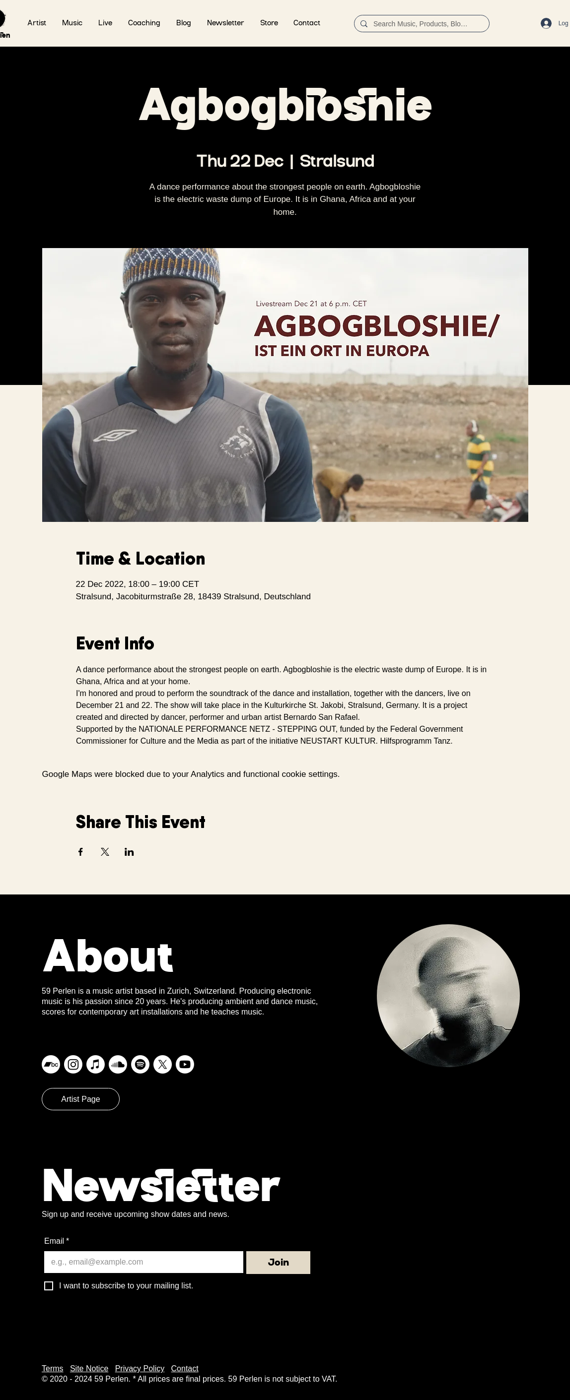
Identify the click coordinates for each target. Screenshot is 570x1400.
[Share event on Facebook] (80, 852)
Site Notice (89, 1368)
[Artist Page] (81, 1099)
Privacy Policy (140, 1368)
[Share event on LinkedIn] (129, 852)
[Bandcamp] (51, 1064)
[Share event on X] (105, 852)
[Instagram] (73, 1064)
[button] (72, 23)
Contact (185, 1368)
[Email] (140, 1262)
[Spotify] (140, 1064)
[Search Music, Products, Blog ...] (420, 24)
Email (56, 1241)
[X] (162, 1064)
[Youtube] (185, 1064)
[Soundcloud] (118, 1064)
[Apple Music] (95, 1064)
